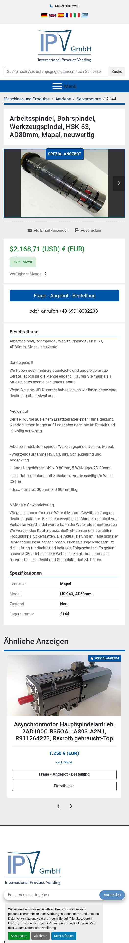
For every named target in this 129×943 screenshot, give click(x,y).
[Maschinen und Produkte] (27, 98)
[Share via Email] (48, 230)
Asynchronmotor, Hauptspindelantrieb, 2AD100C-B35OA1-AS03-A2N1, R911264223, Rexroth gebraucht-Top (64, 731)
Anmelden (112, 895)
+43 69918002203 (67, 6)
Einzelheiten (64, 786)
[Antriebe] (63, 98)
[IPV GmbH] (33, 867)
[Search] (56, 71)
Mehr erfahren (64, 936)
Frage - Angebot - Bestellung (64, 296)
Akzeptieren (19, 936)
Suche (116, 71)
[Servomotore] (89, 98)
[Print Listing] (88, 230)
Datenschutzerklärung (40, 928)
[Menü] (57, 86)
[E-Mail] (51, 895)
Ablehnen (40, 936)
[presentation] (58, 805)
